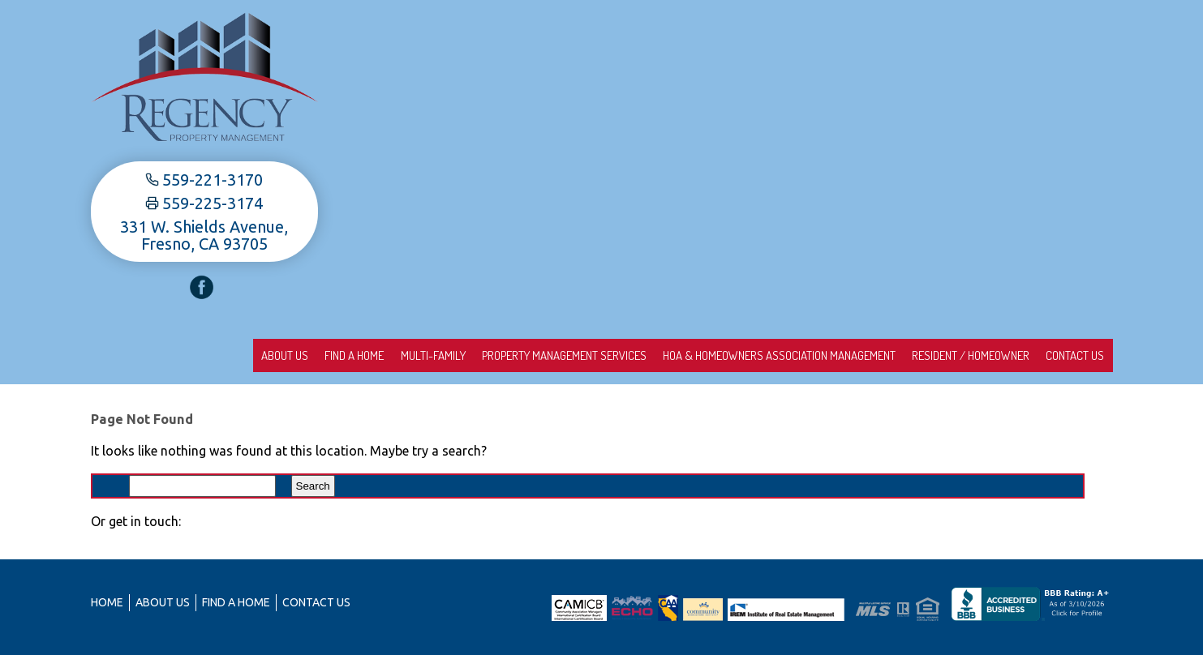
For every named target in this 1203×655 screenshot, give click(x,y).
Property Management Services (519, 355)
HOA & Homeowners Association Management (747, 355)
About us (202, 355)
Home (107, 602)
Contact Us (1069, 355)
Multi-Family (375, 355)
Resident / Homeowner (952, 355)
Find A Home (284, 355)
